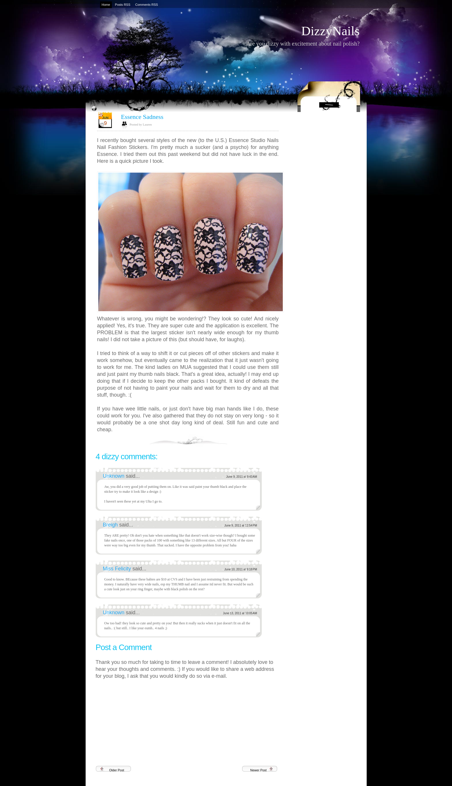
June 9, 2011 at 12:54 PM (240, 525)
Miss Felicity (118, 569)
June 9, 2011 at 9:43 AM (241, 476)
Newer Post (258, 770)
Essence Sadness (142, 116)
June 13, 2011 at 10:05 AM (240, 613)
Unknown (114, 476)
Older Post (116, 770)
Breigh (111, 525)
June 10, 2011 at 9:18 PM (240, 569)
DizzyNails (330, 31)
